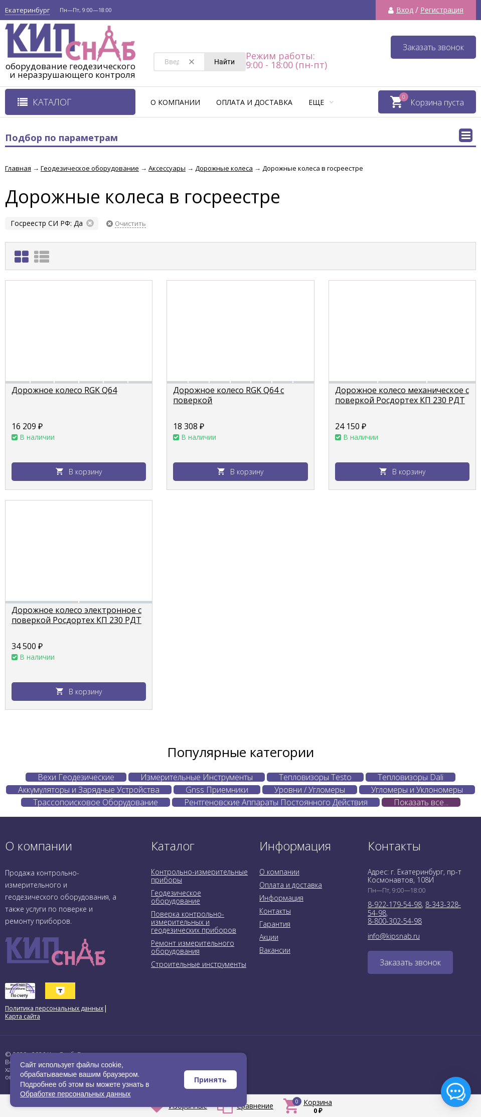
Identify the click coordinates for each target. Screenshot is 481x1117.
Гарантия (274, 924)
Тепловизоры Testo (315, 777)
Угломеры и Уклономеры (417, 789)
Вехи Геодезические (76, 777)
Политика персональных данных (54, 1008)
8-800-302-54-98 (395, 921)
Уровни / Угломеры (309, 789)
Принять (210, 1079)
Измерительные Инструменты (196, 777)
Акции (268, 937)
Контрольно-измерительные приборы (199, 876)
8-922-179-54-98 (395, 904)
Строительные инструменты (198, 964)
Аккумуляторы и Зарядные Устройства (88, 789)
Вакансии (274, 950)
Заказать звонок (433, 47)
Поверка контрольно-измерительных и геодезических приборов (193, 922)
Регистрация (441, 10)
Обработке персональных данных (75, 1094)
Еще (321, 102)
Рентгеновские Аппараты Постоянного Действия (276, 802)
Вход (404, 10)
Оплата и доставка (254, 102)
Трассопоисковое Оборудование (95, 802)
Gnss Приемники (217, 789)
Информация (281, 898)
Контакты (275, 911)
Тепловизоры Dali (410, 777)
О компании (175, 102)
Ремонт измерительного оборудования (192, 947)
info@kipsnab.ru (394, 936)
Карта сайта (22, 1016)
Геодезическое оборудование (176, 897)
